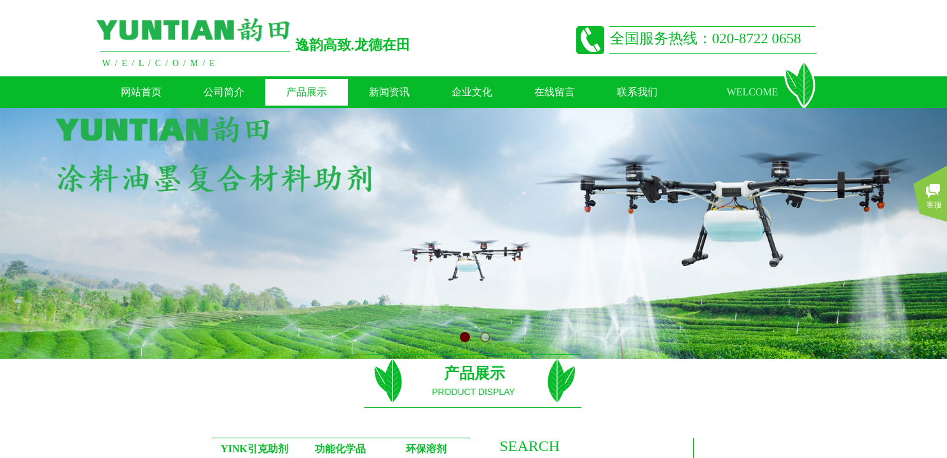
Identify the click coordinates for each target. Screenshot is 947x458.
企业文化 (472, 92)
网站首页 (141, 92)
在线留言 (554, 92)
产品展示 (306, 92)
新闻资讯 (389, 92)
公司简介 (224, 92)
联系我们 (637, 92)
